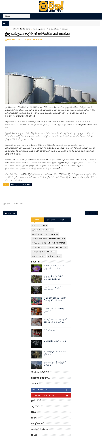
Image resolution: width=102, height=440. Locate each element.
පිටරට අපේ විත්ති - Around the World (48, 237)
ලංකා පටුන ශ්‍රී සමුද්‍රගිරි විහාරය (55, 357)
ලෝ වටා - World (39, 220)
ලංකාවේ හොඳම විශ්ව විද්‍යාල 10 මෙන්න (55, 293)
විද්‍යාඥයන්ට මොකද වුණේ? (54, 304)
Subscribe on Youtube (51, 390)
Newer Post (10, 207)
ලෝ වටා (64, 214)
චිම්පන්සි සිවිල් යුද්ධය (55, 335)
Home (7, 29)
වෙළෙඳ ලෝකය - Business (43, 246)
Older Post (91, 207)
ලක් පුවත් (51, 214)
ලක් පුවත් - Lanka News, (33, 39)
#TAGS (38, 214)
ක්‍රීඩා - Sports (38, 242)
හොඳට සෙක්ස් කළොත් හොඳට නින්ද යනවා (55, 314)
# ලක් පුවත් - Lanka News (21, 183)
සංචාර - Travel (54, 250)
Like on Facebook (51, 384)
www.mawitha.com (63, 438)
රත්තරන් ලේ (50, 324)
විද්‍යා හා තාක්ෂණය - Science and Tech (48, 233)
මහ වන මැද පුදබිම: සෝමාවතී (54, 282)
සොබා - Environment (57, 242)
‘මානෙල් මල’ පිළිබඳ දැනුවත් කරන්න (54, 261)
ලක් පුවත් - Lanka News (21, 29)
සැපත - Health (38, 250)
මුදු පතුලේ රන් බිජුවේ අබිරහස (55, 347)
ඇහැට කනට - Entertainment (45, 228)
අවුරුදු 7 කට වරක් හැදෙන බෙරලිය (53, 271)
